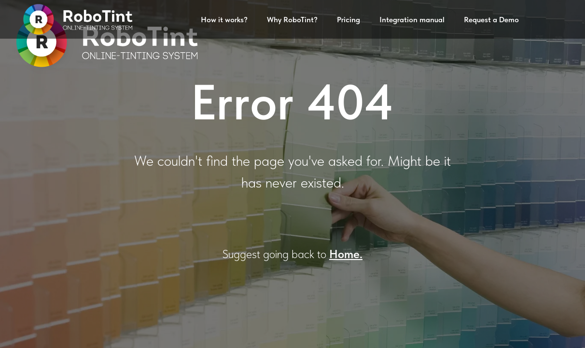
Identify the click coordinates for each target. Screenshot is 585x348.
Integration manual (412, 19)
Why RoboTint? (292, 19)
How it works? (224, 19)
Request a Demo (491, 19)
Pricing (348, 19)
